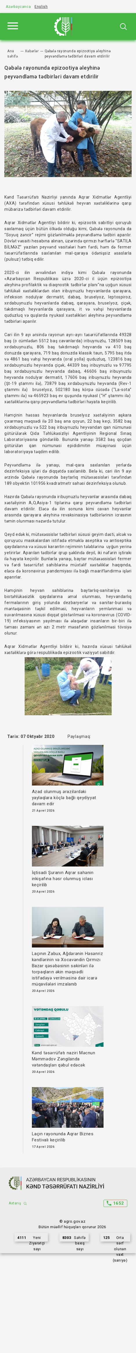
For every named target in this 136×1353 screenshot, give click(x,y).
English (41, 7)
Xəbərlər (32, 51)
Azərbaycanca (18, 7)
